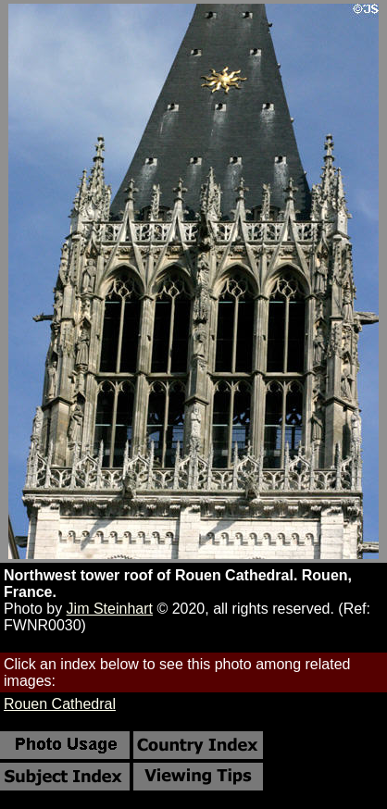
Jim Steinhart (110, 608)
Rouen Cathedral (60, 704)
